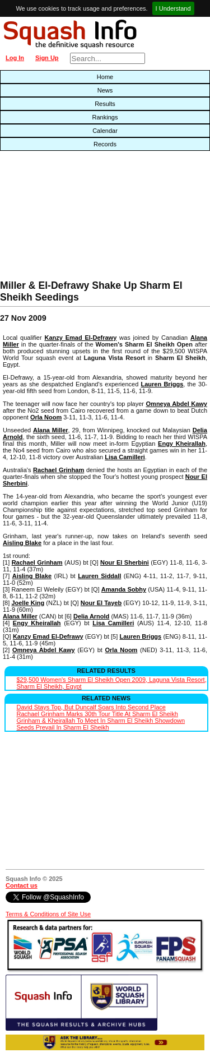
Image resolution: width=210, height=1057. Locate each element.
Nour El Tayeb (101, 602)
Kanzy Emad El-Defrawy (80, 337)
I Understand (173, 8)
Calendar (105, 130)
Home (105, 76)
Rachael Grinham (58, 470)
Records (105, 144)
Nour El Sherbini (124, 562)
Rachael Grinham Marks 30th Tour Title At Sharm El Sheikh (97, 713)
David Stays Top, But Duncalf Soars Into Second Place (91, 707)
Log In (15, 57)
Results (105, 103)
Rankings (105, 117)
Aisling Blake (22, 542)
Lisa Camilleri (125, 457)
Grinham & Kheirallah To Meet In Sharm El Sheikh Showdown (101, 720)
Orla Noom (46, 417)
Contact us (22, 885)
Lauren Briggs (162, 384)
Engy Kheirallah (182, 443)
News (105, 90)
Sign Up (47, 57)
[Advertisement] (67, 218)
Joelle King (27, 602)
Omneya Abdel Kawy (176, 403)
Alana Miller (50, 430)
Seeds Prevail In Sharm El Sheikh (63, 727)
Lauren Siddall (99, 576)
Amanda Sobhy (123, 589)
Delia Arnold (91, 616)
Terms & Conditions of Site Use (48, 914)
